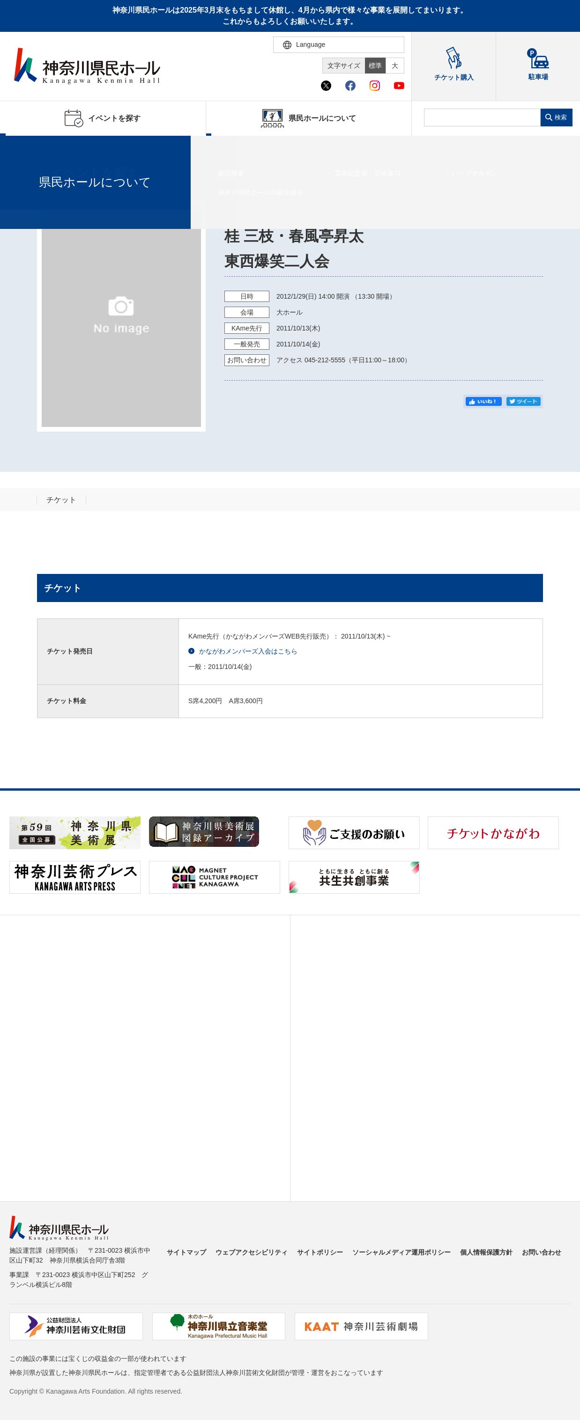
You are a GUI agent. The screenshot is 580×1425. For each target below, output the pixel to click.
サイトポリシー (320, 1252)
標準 (375, 65)
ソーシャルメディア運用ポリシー (401, 1252)
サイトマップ (186, 1252)
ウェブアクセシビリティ (252, 1252)
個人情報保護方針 (486, 1252)
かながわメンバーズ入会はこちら (242, 651)
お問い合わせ (541, 1252)
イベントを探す (58, 147)
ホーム (22, 147)
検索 (561, 117)
